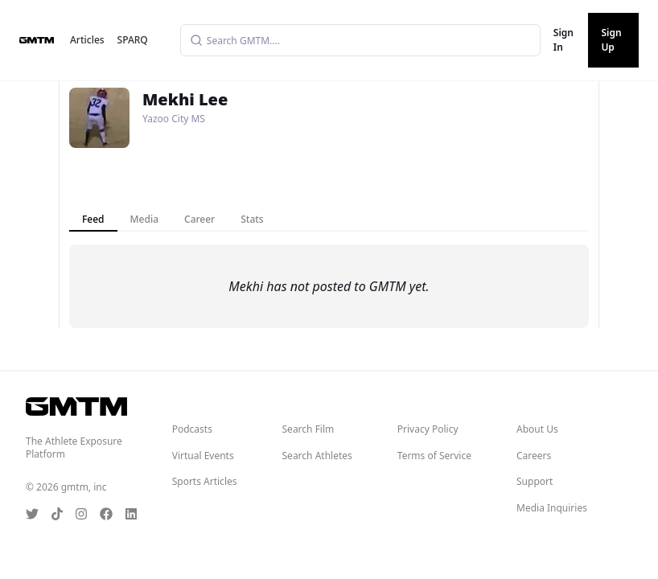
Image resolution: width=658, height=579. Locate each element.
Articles (87, 40)
